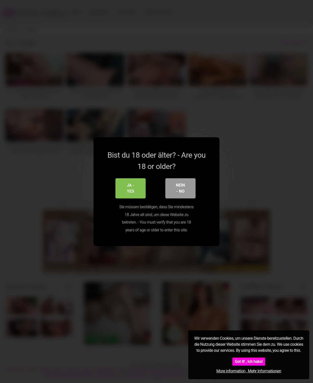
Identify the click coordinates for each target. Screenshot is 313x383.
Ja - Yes (130, 188)
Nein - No (180, 188)
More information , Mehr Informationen (248, 371)
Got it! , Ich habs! (249, 361)
